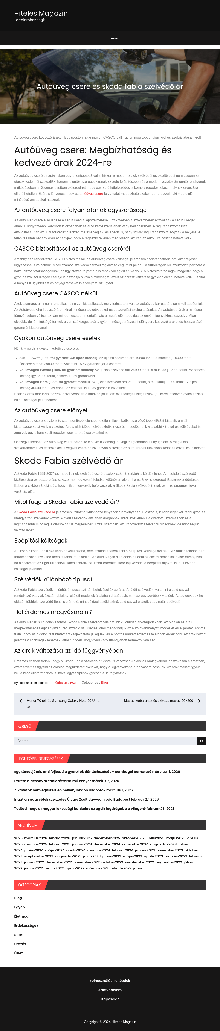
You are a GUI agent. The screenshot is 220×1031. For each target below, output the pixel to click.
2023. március (167, 856)
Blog (104, 682)
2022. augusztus (160, 862)
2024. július (178, 844)
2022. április (66, 868)
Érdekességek (26, 925)
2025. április (187, 838)
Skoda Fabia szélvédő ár (36, 512)
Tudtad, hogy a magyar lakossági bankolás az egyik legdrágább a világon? (80, 808)
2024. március (89, 850)
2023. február (190, 856)
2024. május (45, 850)
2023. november (160, 850)
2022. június (24, 868)
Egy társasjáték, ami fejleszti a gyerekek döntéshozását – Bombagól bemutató (82, 771)
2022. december (50, 862)
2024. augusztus (154, 844)
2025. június (145, 838)
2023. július (82, 856)
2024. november (126, 844)
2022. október (103, 862)
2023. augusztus (59, 856)
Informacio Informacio (33, 682)
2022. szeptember (130, 862)
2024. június (24, 850)
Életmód (21, 916)
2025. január (73, 844)
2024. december (98, 844)
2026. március (26, 838)
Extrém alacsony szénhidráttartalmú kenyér (52, 781)
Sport (18, 934)
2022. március (88, 868)
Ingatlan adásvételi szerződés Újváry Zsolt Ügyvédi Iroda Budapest (72, 799)
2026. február (50, 838)
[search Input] (110, 741)
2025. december (98, 838)
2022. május (45, 868)
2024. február (113, 850)
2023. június (102, 856)
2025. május (166, 838)
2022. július (183, 862)
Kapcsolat (110, 999)
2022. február (112, 868)
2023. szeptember (29, 856)
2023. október (186, 850)
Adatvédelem (110, 989)
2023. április (144, 856)
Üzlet (18, 953)
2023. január (25, 862)
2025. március (26, 844)
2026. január (73, 838)
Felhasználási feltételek (110, 980)
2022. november (78, 862)
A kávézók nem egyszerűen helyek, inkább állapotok (59, 790)
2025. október (123, 838)
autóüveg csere (91, 193)
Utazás (20, 944)
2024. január (136, 850)
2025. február (50, 844)
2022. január (134, 868)
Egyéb (19, 907)
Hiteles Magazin (41, 13)
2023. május (123, 856)
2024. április (66, 850)
